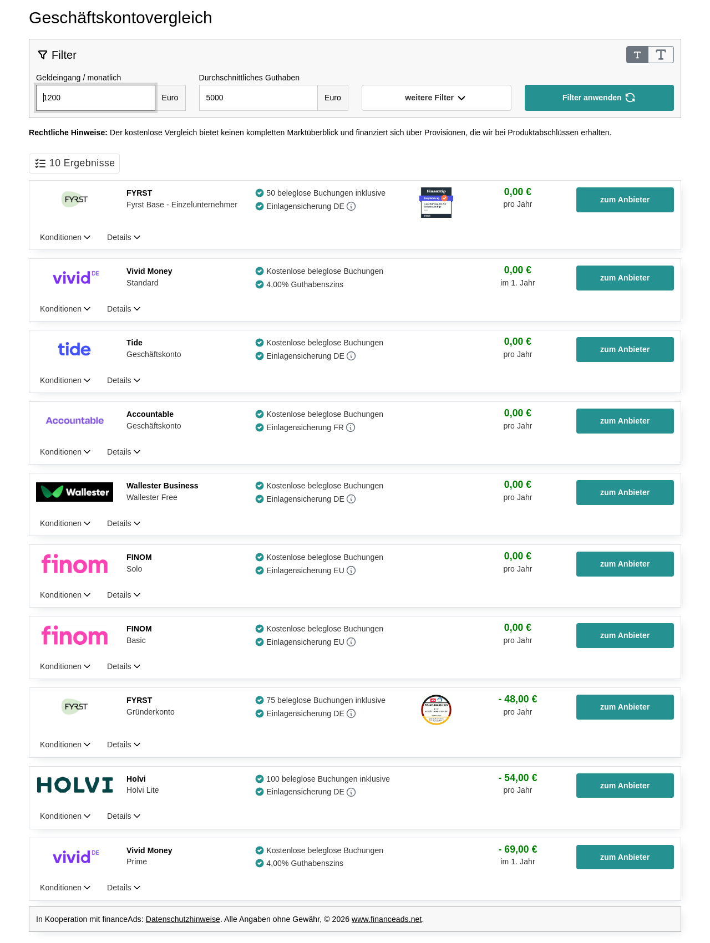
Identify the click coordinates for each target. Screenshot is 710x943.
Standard (142, 282)
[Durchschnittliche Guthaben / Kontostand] (258, 98)
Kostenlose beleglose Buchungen (324, 271)
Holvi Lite (142, 790)
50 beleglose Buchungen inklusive (326, 192)
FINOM (139, 557)
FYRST (139, 192)
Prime (136, 861)
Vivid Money (149, 271)
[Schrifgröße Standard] (637, 54)
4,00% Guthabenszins (304, 284)
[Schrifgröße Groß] (661, 54)
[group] (517, 198)
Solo (134, 568)
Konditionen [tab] (62, 237)
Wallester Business (162, 485)
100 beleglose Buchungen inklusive (328, 778)
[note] (355, 133)
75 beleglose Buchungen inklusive (326, 700)
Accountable (150, 414)
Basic (136, 640)
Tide (134, 342)
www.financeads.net (387, 919)
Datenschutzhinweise (183, 919)
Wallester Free (152, 497)
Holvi (136, 778)
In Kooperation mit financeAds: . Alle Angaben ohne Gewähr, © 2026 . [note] (230, 919)
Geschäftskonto (153, 354)
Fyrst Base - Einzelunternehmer (181, 204)
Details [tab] (120, 237)
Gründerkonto (150, 711)
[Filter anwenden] (599, 98)
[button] (436, 98)
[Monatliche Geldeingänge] (95, 98)
